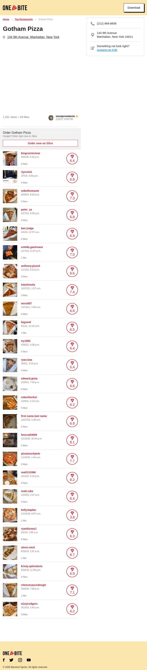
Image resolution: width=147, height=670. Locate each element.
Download (134, 7)
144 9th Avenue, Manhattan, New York (33, 37)
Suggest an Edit (107, 50)
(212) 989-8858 (107, 23)
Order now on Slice (40, 143)
